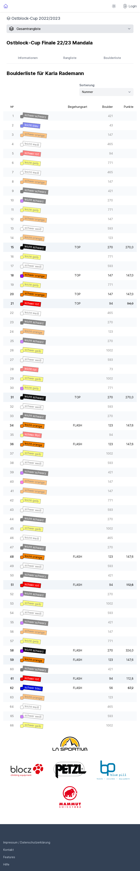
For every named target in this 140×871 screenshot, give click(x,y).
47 (12, 547)
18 (12, 275)
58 (12, 650)
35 (12, 434)
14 (12, 238)
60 (12, 669)
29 (12, 378)
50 (12, 575)
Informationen (28, 58)
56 (12, 631)
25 (12, 341)
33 (12, 416)
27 (12, 359)
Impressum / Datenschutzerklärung (26, 842)
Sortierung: (87, 85)
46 (12, 538)
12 (12, 219)
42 (12, 500)
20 (12, 294)
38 (12, 463)
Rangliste (70, 58)
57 (12, 641)
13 (12, 228)
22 (12, 313)
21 (12, 303)
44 (12, 519)
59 (12, 659)
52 (12, 594)
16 (12, 256)
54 (12, 613)
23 (12, 322)
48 (12, 556)
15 (12, 247)
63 (12, 697)
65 (12, 716)
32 (12, 406)
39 (12, 472)
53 (12, 603)
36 (12, 444)
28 (12, 369)
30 (12, 388)
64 (12, 706)
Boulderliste (112, 58)
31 (12, 397)
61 (12, 678)
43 (12, 509)
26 (12, 350)
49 (12, 566)
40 (12, 481)
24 (12, 331)
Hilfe (6, 864)
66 (12, 725)
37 (12, 453)
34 (12, 425)
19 (12, 284)
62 (12, 688)
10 (12, 200)
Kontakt (8, 849)
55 (12, 622)
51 (12, 584)
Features (9, 857)
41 (12, 491)
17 (12, 266)
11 (12, 209)
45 (12, 528)
